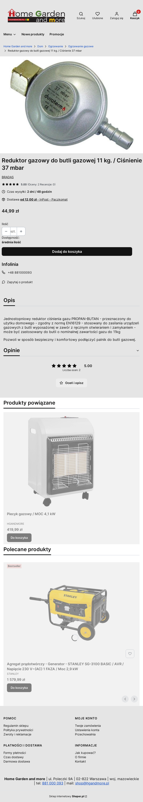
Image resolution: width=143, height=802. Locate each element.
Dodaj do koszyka (67, 251)
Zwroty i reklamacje (17, 734)
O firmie (80, 757)
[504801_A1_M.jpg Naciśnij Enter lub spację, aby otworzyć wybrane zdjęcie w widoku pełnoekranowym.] (71, 104)
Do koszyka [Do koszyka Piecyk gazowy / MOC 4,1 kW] (19, 537)
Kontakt (80, 761)
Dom (40, 46)
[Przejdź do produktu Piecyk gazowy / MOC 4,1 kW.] (61, 461)
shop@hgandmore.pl (92, 783)
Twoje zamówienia (88, 725)
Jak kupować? (85, 753)
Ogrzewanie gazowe (80, 46)
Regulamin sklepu (15, 725)
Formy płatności (14, 753)
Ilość (5, 224)
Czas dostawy (13, 757)
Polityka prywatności (18, 730)
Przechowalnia (85, 734)
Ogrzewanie (55, 46)
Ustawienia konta (87, 730)
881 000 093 (52, 783)
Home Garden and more (17, 46)
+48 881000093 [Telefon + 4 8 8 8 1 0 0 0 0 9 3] (20, 272)
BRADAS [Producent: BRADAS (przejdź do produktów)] (8, 177)
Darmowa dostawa (16, 761)
